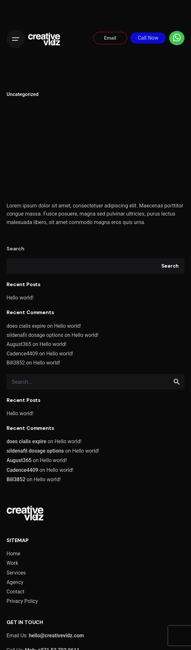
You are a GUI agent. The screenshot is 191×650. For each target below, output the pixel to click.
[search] (176, 382)
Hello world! (20, 298)
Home (13, 554)
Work (12, 563)
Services (16, 573)
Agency (15, 582)
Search (15, 248)
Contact (15, 592)
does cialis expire (26, 326)
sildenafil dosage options (35, 335)
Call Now (148, 38)
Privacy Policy (22, 601)
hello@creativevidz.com (56, 635)
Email (110, 38)
